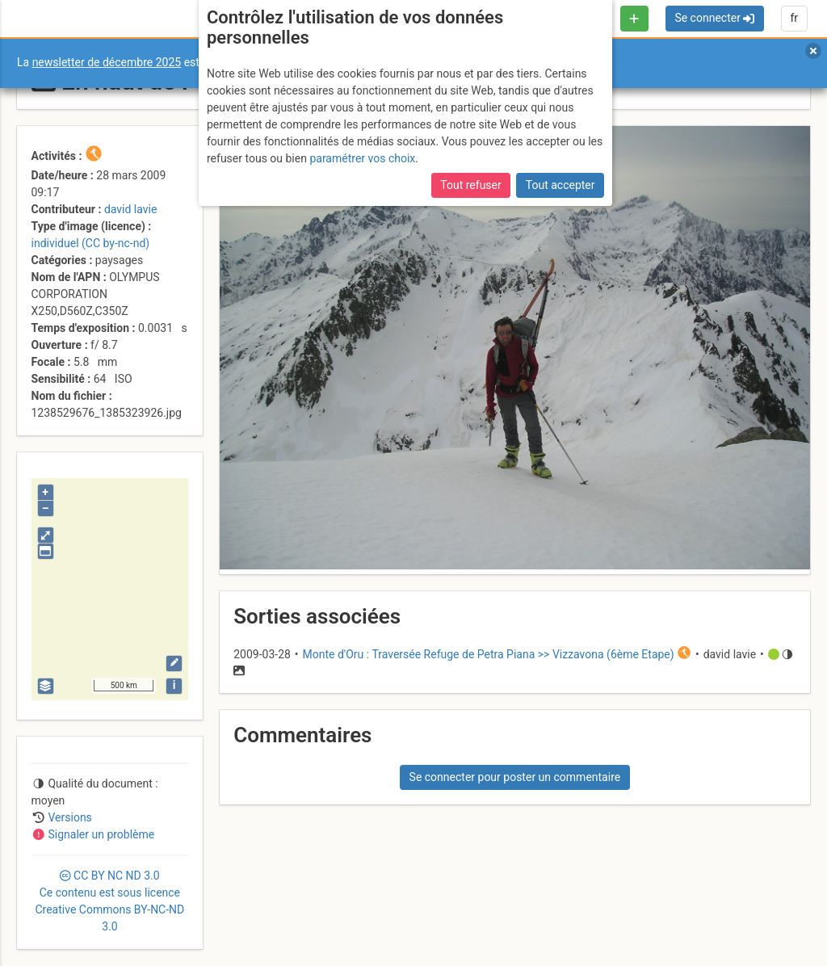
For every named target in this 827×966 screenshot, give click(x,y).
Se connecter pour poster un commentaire (515, 777)
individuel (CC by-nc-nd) (90, 243)
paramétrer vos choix (362, 158)
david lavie (130, 209)
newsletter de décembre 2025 (107, 62)
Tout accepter (560, 184)
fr (794, 17)
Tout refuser (470, 184)
